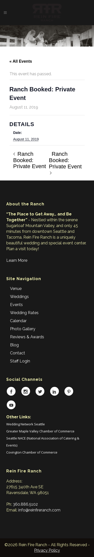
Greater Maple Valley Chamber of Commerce (40, 431)
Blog (14, 345)
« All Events (21, 61)
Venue (16, 288)
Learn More (16, 260)
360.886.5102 (25, 504)
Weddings (19, 296)
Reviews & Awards (27, 337)
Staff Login (20, 361)
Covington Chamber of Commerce (31, 452)
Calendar (18, 320)
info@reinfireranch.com (39, 510)
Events (16, 304)
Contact (17, 353)
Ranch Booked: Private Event (29, 160)
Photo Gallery (22, 328)
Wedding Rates (24, 312)
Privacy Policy (47, 550)
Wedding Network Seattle (25, 424)
